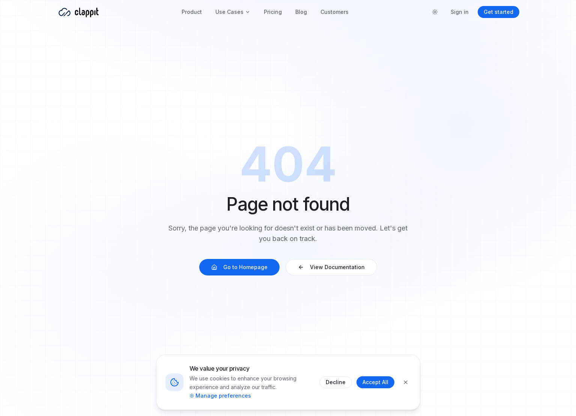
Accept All (375, 382)
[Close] (405, 382)
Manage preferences (220, 395)
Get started (498, 12)
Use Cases (232, 12)
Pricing (273, 12)
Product (192, 12)
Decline (336, 382)
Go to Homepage (239, 267)
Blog (301, 12)
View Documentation (331, 267)
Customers (334, 12)
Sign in (460, 12)
